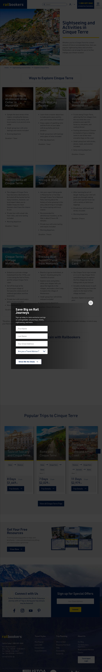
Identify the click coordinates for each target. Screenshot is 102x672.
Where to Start (61, 642)
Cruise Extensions (41, 651)
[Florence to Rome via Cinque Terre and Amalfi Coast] (83, 443)
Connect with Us (26, 593)
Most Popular (39, 642)
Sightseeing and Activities (21, 68)
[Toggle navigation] (98, 4)
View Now (14, 549)
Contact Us (59, 654)
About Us (81, 636)
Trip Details (14, 488)
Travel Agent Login (86, 659)
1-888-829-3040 (17, 643)
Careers (80, 652)
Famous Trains (39, 648)
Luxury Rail (38, 645)
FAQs (58, 648)
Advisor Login (70, 4)
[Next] (98, 451)
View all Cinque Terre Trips (51, 503)
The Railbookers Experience (83, 646)
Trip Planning (61, 636)
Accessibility (60, 651)
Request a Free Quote (63, 645)
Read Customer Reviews (86, 650)
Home (7, 68)
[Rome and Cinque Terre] (51, 443)
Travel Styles (40, 636)
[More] (8, 473)
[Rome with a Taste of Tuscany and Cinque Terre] (19, 443)
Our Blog (81, 642)
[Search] (54, 4)
